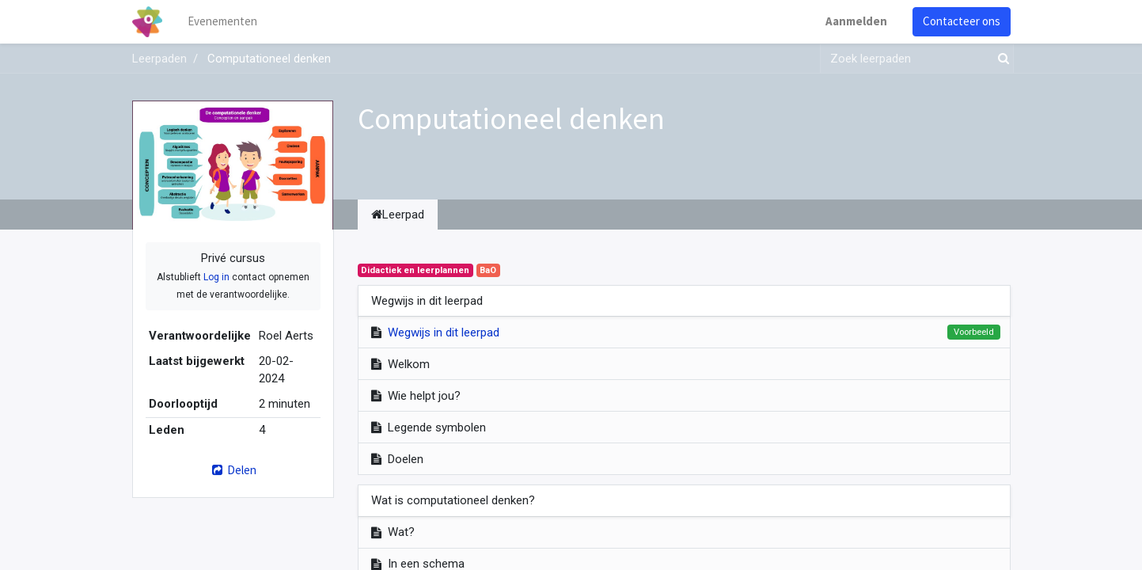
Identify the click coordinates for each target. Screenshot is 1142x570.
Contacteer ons (961, 20)
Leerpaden (159, 58)
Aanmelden (856, 20)
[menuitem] (222, 21)
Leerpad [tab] (397, 214)
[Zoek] (1000, 59)
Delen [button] (232, 469)
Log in (216, 277)
